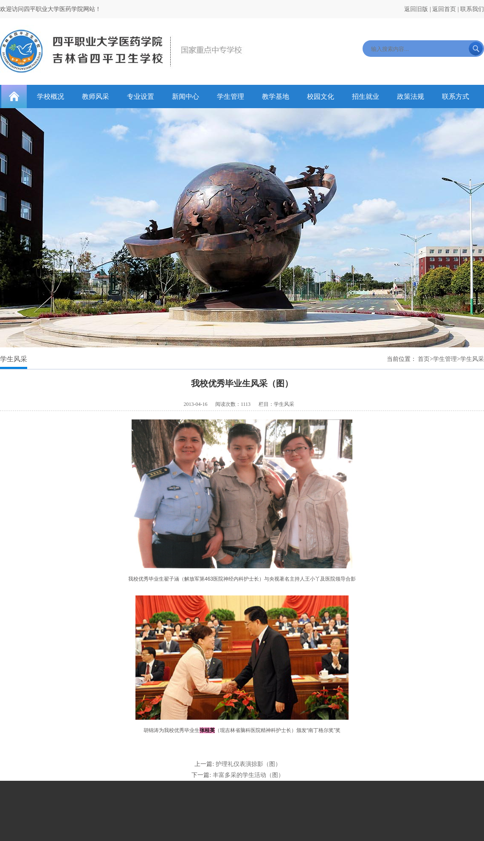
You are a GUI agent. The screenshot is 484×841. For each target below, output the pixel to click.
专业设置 (140, 96)
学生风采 (472, 359)
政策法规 (410, 96)
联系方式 (455, 96)
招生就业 (365, 96)
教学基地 (275, 96)
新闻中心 (185, 96)
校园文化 (320, 96)
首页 (424, 359)
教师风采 (95, 96)
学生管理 (230, 96)
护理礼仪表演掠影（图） (248, 764)
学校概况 (50, 96)
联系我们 (472, 9)
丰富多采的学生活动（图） (248, 775)
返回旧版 (416, 9)
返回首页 (444, 9)
